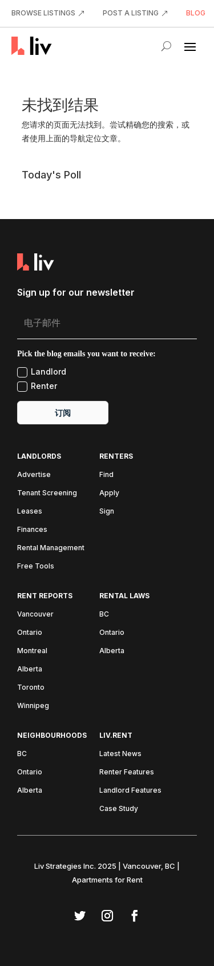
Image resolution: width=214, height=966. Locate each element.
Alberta (29, 669)
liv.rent (115, 735)
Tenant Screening (47, 493)
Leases (29, 511)
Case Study (118, 808)
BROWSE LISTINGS (43, 13)
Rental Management (50, 547)
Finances (32, 529)
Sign (106, 511)
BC (104, 614)
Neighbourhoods (52, 735)
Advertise (34, 474)
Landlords (39, 456)
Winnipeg (33, 705)
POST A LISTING (131, 13)
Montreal (32, 650)
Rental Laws (124, 596)
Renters (116, 456)
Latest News (120, 753)
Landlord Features (130, 790)
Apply (109, 493)
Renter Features (126, 772)
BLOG (195, 13)
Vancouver (35, 614)
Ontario (29, 632)
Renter (37, 386)
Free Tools (35, 566)
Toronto (31, 687)
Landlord (41, 372)
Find (106, 474)
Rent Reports (44, 596)
